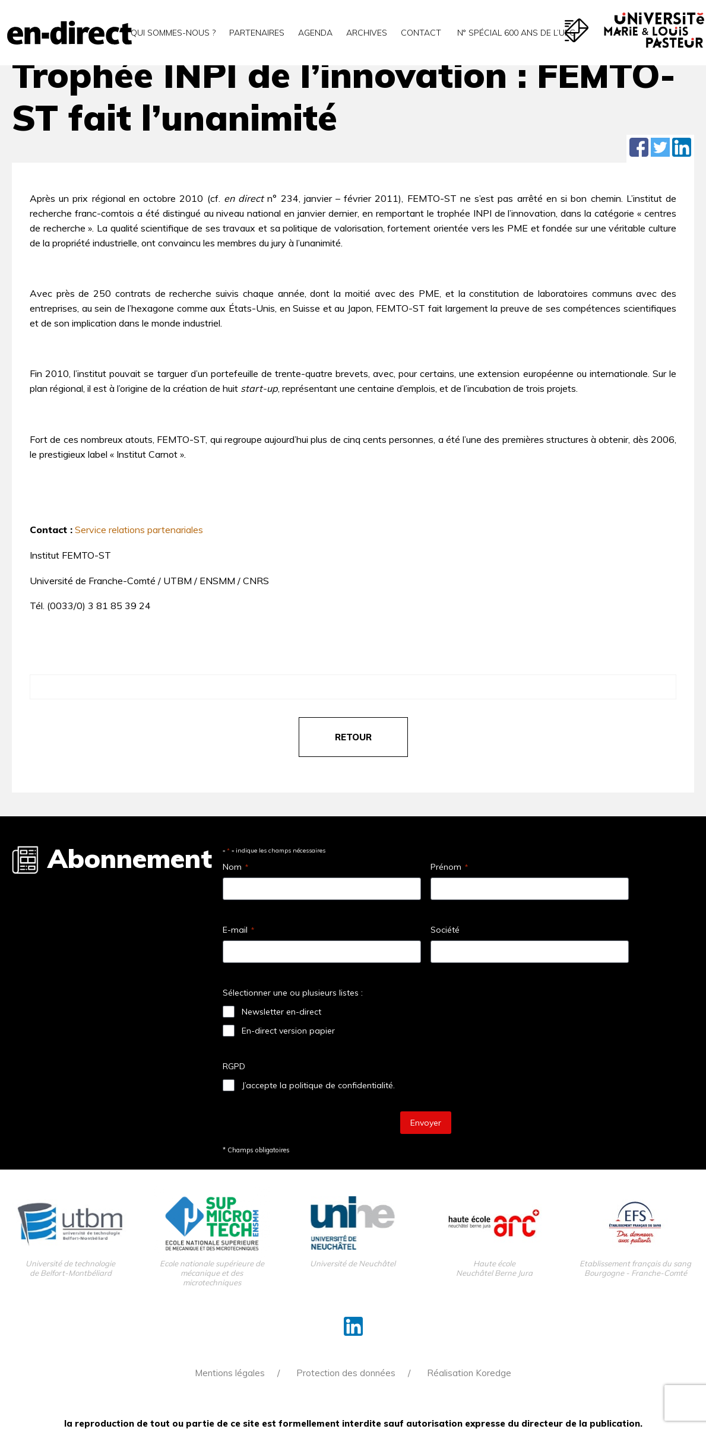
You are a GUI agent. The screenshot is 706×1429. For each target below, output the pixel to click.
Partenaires (256, 32)
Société (445, 929)
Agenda (315, 32)
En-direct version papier (288, 1030)
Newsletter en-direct (281, 1011)
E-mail (238, 929)
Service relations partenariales (139, 530)
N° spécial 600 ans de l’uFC (515, 32)
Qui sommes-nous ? (173, 32)
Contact (421, 32)
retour (353, 737)
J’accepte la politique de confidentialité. (318, 1085)
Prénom (449, 866)
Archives (366, 32)
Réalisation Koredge (469, 1373)
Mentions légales (230, 1373)
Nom (235, 866)
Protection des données (345, 1373)
